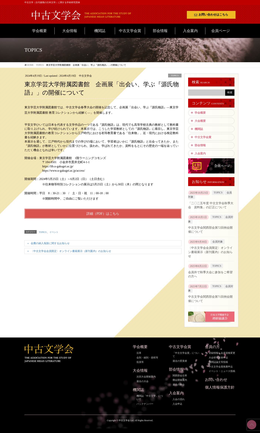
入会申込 (177, 403)
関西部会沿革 (180, 375)
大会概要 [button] (198, 121)
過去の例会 (179, 384)
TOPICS (175, 75)
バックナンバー (144, 403)
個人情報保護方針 (220, 387)
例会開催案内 (180, 380)
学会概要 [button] (198, 113)
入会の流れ (179, 399)
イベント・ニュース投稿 (222, 371)
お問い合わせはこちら (211, 14)
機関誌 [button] (196, 129)
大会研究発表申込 (218, 357)
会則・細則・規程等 (147, 357)
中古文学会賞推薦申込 (221, 366)
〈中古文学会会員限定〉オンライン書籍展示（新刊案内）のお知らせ (71, 251)
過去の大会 (142, 381)
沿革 (138, 353)
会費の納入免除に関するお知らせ (50, 243)
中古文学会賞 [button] (200, 137)
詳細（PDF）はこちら (102, 213)
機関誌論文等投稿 (218, 362)
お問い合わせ (216, 379)
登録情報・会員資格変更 (222, 353)
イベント (53, 232)
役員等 (140, 362)
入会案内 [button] (198, 153)
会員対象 (217, 241)
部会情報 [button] (198, 145)
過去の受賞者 (180, 361)
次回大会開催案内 (146, 376)
